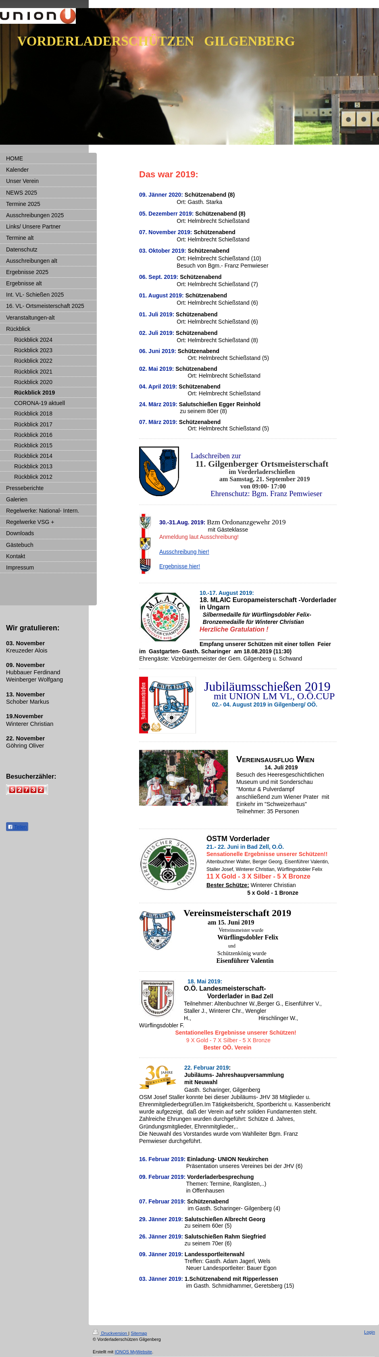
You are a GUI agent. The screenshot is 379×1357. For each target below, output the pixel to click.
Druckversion (110, 1333)
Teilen (17, 827)
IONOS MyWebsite (133, 1351)
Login (369, 1332)
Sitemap (139, 1333)
